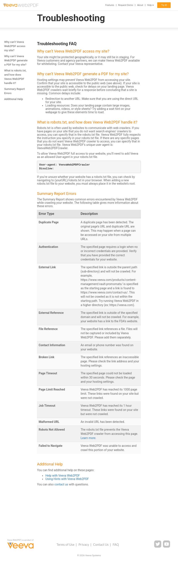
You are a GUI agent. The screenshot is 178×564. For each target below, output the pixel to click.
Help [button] (150, 5)
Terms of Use (65, 544)
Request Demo (125, 5)
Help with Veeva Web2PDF (62, 475)
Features (109, 5)
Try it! (164, 5)
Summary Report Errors (14, 91)
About (140, 5)
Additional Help (13, 99)
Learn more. (88, 438)
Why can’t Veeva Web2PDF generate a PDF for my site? (15, 60)
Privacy (83, 544)
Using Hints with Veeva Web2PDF (67, 479)
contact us (61, 484)
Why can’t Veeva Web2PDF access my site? (14, 46)
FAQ (116, 544)
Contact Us (101, 544)
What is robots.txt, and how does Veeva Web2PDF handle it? (15, 77)
